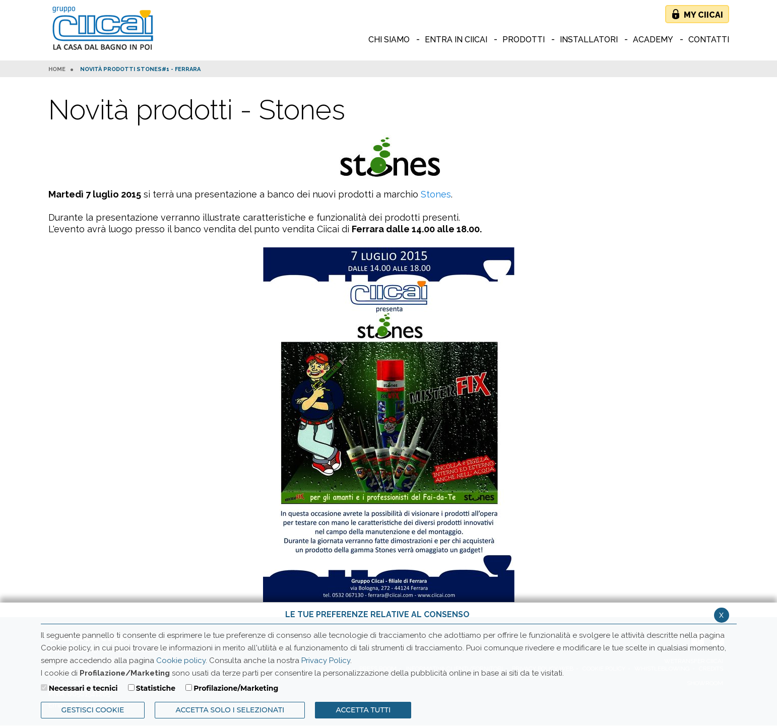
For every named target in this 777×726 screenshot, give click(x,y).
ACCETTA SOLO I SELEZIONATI (229, 709)
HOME (57, 69)
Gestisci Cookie (92, 709)
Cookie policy (181, 660)
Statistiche (155, 688)
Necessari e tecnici (83, 688)
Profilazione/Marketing (235, 688)
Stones (436, 194)
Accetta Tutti (363, 709)
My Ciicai (703, 15)
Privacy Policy (325, 660)
